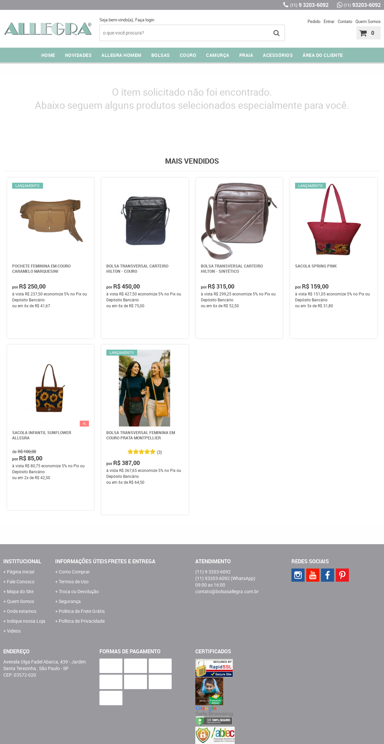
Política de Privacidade (82, 621)
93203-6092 (362, 5)
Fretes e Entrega (131, 561)
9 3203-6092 (309, 5)
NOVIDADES (78, 55)
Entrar (329, 21)
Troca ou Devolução (79, 591)
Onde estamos (21, 611)
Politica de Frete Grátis (82, 611)
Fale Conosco (20, 581)
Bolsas (160, 55)
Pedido (314, 21)
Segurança (70, 601)
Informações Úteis (81, 561)
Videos (14, 631)
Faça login (144, 20)
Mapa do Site (20, 591)
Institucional (22, 561)
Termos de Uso (74, 581)
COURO (188, 55)
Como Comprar (74, 572)
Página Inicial (20, 572)
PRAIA (246, 55)
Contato (345, 21)
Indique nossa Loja (26, 621)
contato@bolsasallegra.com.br (227, 591)
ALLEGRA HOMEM (121, 55)
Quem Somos (368, 21)
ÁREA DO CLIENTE (323, 55)
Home (48, 55)
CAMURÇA (217, 55)
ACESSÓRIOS (278, 55)
